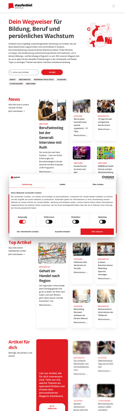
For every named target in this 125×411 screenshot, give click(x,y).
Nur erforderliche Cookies (28, 232)
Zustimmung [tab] (27, 184)
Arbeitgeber (30, 84)
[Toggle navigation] (114, 6)
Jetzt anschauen (17, 111)
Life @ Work (61, 80)
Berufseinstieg (24, 80)
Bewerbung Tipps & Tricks (44, 80)
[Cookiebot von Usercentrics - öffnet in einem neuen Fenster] (103, 177)
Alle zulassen (97, 232)
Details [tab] (62, 184)
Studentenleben (16, 84)
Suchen (52, 72)
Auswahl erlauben (62, 232)
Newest (13, 80)
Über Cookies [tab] (98, 184)
